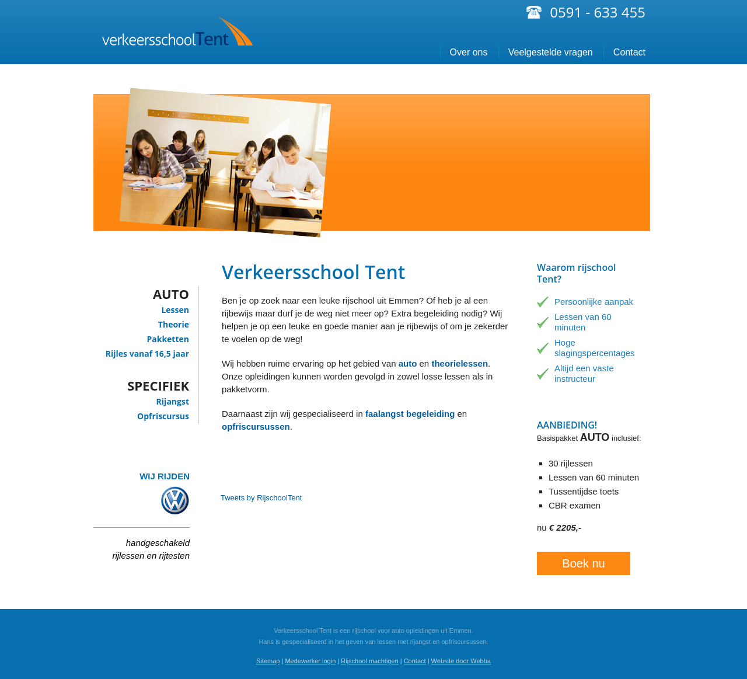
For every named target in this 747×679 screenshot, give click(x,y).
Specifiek (158, 385)
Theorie (173, 324)
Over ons (469, 52)
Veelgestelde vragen (550, 52)
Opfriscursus (163, 416)
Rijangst (172, 401)
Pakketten (167, 338)
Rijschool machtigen (369, 660)
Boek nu (583, 563)
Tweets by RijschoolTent (261, 497)
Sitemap (268, 660)
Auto (171, 293)
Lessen (175, 309)
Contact (629, 52)
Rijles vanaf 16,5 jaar (147, 353)
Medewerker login (310, 660)
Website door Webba (461, 660)
